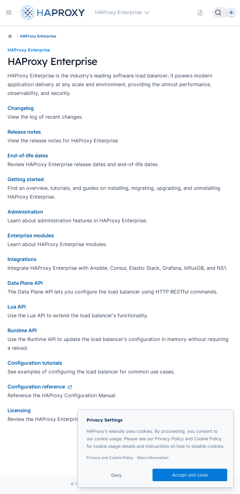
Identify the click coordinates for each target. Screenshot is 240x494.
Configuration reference (40, 386)
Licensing (19, 410)
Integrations (22, 259)
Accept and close (190, 474)
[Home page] (54, 12)
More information (152, 457)
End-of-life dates (28, 155)
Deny (116, 475)
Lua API (17, 307)
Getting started (26, 179)
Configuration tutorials (35, 363)
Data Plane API (25, 283)
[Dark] (231, 12)
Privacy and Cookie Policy (110, 457)
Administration (25, 212)
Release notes (24, 132)
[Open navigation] (8, 12)
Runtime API (22, 330)
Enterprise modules (31, 235)
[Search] (220, 12)
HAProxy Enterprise (38, 36)
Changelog (21, 108)
